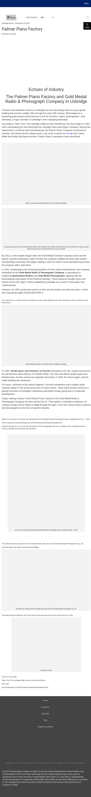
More (86, 3)
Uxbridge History (8, 23)
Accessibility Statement (50, 763)
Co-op (69, 133)
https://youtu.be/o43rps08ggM (28, 547)
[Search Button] (87, 17)
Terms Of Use (12, 763)
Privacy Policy (28, 763)
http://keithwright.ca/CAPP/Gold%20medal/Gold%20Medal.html (38, 423)
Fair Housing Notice (75, 763)
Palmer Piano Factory (22, 29)
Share (87, 25)
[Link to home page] (2, 3)
